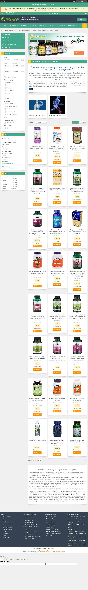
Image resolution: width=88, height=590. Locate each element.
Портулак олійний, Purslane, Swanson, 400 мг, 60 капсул (37, 357)
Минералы (24, 25)
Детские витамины (30, 522)
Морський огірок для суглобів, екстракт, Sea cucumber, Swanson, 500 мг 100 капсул (37, 190)
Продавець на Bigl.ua (44, 550)
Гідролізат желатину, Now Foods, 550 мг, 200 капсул (57, 272)
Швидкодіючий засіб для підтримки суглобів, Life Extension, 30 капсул (57, 441)
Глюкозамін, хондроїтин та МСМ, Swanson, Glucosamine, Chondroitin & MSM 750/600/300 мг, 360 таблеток (77, 275)
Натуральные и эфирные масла (54, 533)
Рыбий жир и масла (38, 25)
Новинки (5, 519)
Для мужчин (5, 41)
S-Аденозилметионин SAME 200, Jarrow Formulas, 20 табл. (57, 189)
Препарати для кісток (36, 115)
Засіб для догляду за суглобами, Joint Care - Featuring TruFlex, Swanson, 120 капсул (37, 232)
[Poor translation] (6, 561)
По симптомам (6, 34)
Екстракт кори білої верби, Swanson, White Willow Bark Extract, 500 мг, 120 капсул (57, 316)
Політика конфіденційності (58, 551)
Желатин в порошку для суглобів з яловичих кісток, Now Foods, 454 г (77, 148)
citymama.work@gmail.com (9, 168)
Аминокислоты (29, 534)
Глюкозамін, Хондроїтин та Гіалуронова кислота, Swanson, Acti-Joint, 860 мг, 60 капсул (57, 359)
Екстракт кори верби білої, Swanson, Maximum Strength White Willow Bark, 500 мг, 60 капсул (77, 317)
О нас (4, 531)
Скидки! (5, 25)
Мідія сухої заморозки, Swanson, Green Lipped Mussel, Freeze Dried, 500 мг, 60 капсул (37, 317)
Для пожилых (6, 47)
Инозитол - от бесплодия (75, 519)
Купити (38, 161)
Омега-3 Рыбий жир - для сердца (77, 531)
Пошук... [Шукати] (82, 19)
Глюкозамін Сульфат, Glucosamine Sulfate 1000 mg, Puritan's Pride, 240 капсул (57, 231)
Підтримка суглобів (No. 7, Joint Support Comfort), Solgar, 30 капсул (77, 231)
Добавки (51, 25)
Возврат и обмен (7, 529)
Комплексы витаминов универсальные (31, 519)
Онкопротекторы (29, 538)
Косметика (71, 25)
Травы (61, 25)
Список (84, 122)
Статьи (5, 535)
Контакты (5, 533)
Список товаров (7, 523)
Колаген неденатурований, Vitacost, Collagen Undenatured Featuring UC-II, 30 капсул (37, 401)
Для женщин (5, 37)
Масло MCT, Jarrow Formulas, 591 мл (37, 440)
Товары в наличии (8, 521)
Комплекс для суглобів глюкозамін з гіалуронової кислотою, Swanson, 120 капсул (77, 359)
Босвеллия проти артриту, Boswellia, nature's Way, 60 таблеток (37, 148)
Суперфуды (49, 535)
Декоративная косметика (53, 531)
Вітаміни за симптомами (29, 30)
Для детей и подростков (9, 44)
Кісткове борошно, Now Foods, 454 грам (77, 399)
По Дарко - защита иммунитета (76, 516)
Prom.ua (52, 548)
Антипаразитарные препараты (33, 536)
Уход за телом (50, 527)
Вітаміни (18, 30)
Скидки (5, 525)
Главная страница (7, 516)
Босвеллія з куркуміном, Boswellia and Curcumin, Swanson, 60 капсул (77, 189)
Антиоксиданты (50, 521)
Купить (52, 5)
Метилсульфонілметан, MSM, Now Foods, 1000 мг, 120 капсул (37, 273)
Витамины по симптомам (31, 524)
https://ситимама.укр (7, 163)
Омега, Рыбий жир (51, 516)
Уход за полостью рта (52, 529)
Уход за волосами (51, 525)
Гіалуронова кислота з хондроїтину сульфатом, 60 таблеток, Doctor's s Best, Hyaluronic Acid (57, 149)
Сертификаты (6, 537)
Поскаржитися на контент (43, 551)
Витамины (13, 25)
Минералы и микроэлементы (32, 532)
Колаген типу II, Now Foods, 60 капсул (57, 399)
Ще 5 (7, 117)
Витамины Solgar (50, 519)
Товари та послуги (9, 30)
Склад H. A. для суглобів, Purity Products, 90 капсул (77, 440)
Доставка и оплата (8, 527)
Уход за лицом (50, 523)
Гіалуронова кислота (55, 115)
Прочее (82, 25)
